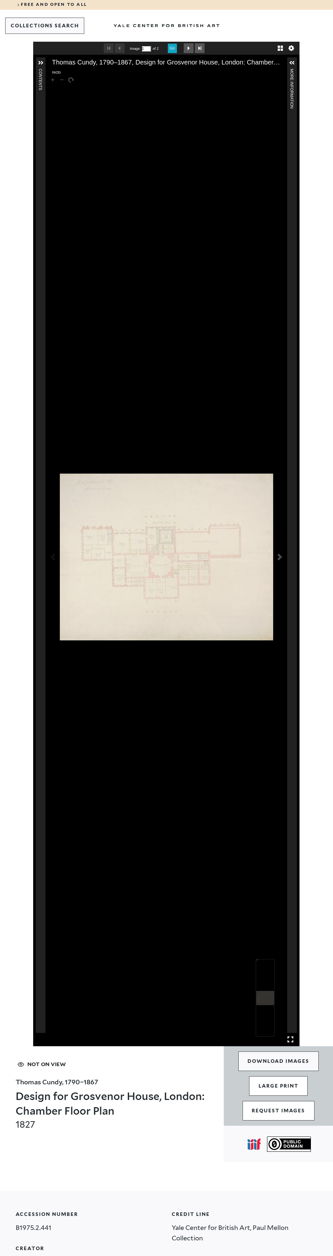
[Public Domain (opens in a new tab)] (289, 1144)
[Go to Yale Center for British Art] (166, 25)
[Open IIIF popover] (254, 1144)
